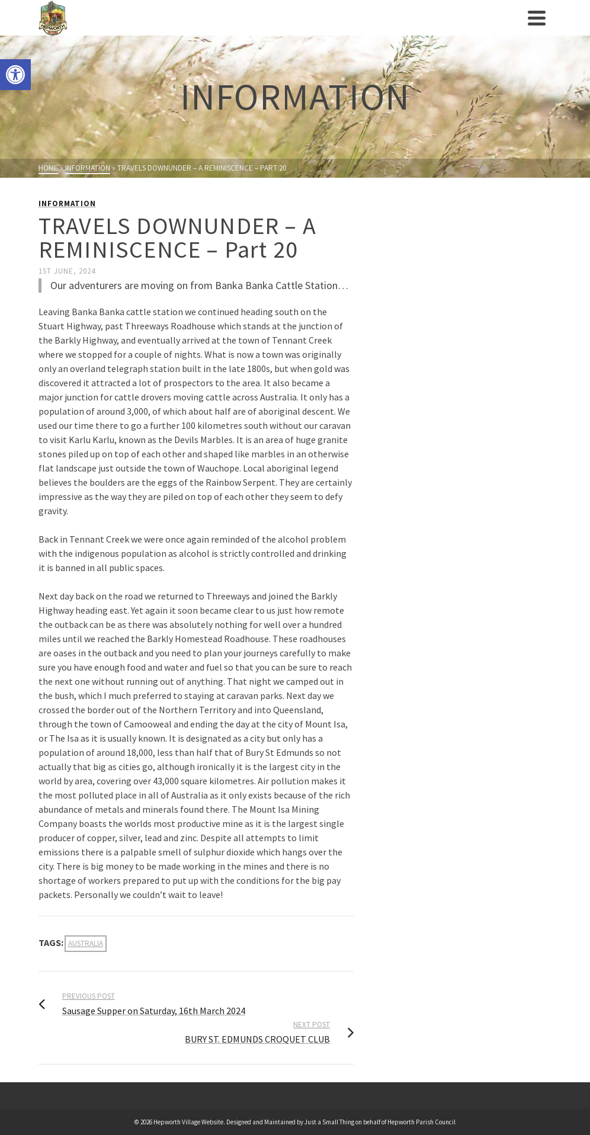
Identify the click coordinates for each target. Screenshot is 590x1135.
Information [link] (67, 203)
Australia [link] (85, 943)
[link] (15, 74)
